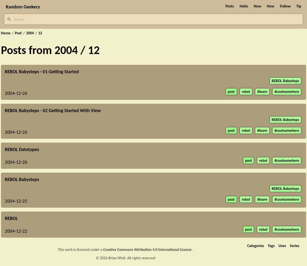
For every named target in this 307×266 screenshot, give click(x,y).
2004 (30, 33)
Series (294, 245)
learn (263, 91)
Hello (244, 6)
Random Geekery (23, 7)
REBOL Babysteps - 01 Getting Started (42, 71)
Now (257, 6)
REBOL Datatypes (22, 149)
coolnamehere (287, 91)
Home (6, 33)
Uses (282, 245)
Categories (255, 245)
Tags (271, 245)
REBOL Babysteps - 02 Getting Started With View (53, 110)
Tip (298, 6)
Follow (285, 6)
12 (40, 33)
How (270, 6)
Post (18, 33)
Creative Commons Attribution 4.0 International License (148, 249)
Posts (229, 6)
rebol (246, 91)
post (231, 91)
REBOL (11, 218)
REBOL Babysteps (285, 81)
